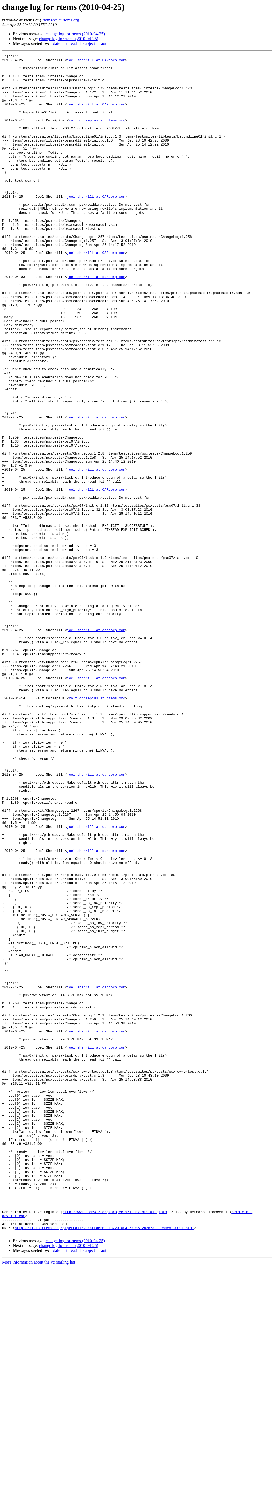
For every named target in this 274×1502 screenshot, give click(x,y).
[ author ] (107, 43)
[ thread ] (71, 43)
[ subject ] (89, 43)
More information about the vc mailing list (38, 1497)
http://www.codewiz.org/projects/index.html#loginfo (115, 1443)
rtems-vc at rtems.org (61, 20)
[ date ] (57, 43)
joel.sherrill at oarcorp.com (96, 321)
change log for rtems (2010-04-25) (75, 34)
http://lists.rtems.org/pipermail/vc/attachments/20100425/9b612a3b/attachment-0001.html (104, 1463)
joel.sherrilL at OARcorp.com (96, 61)
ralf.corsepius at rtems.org (97, 133)
